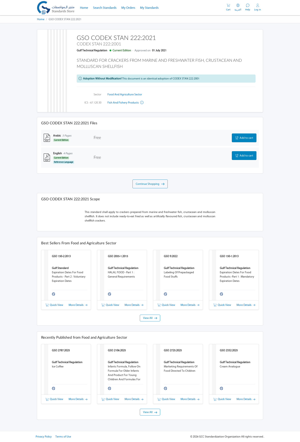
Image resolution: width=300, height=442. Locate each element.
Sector (97, 94)
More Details (78, 305)
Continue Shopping (150, 184)
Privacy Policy (44, 436)
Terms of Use (63, 436)
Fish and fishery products (125, 102)
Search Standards (106, 7)
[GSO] (55, 7)
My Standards (149, 8)
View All (150, 318)
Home (85, 7)
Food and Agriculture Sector (124, 94)
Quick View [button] (54, 305)
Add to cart (244, 138)
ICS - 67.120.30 (92, 102)
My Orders (128, 8)
